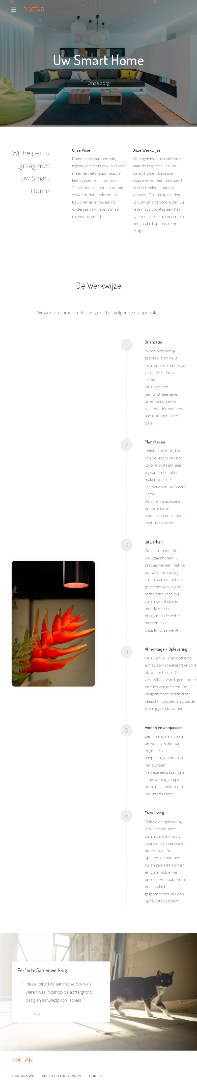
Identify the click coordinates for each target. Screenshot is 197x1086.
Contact (102, 1076)
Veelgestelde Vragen (64, 1076)
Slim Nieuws (24, 1076)
